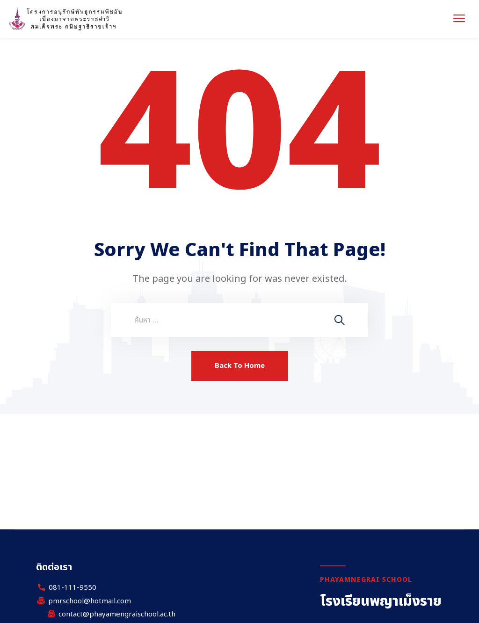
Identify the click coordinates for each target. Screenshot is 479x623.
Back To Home (240, 365)
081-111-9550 (72, 588)
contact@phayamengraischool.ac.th (116, 614)
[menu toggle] (459, 18)
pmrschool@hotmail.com (89, 601)
